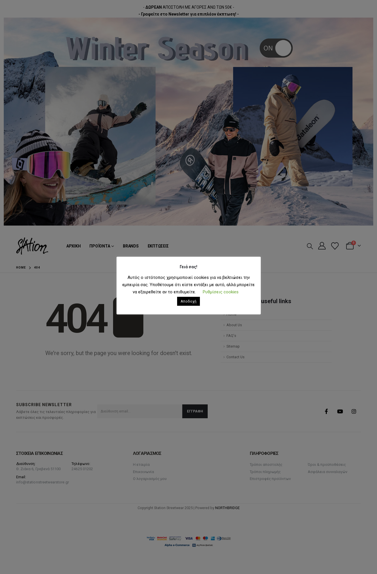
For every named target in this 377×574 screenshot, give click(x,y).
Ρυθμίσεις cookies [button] (221, 291)
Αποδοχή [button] (188, 301)
